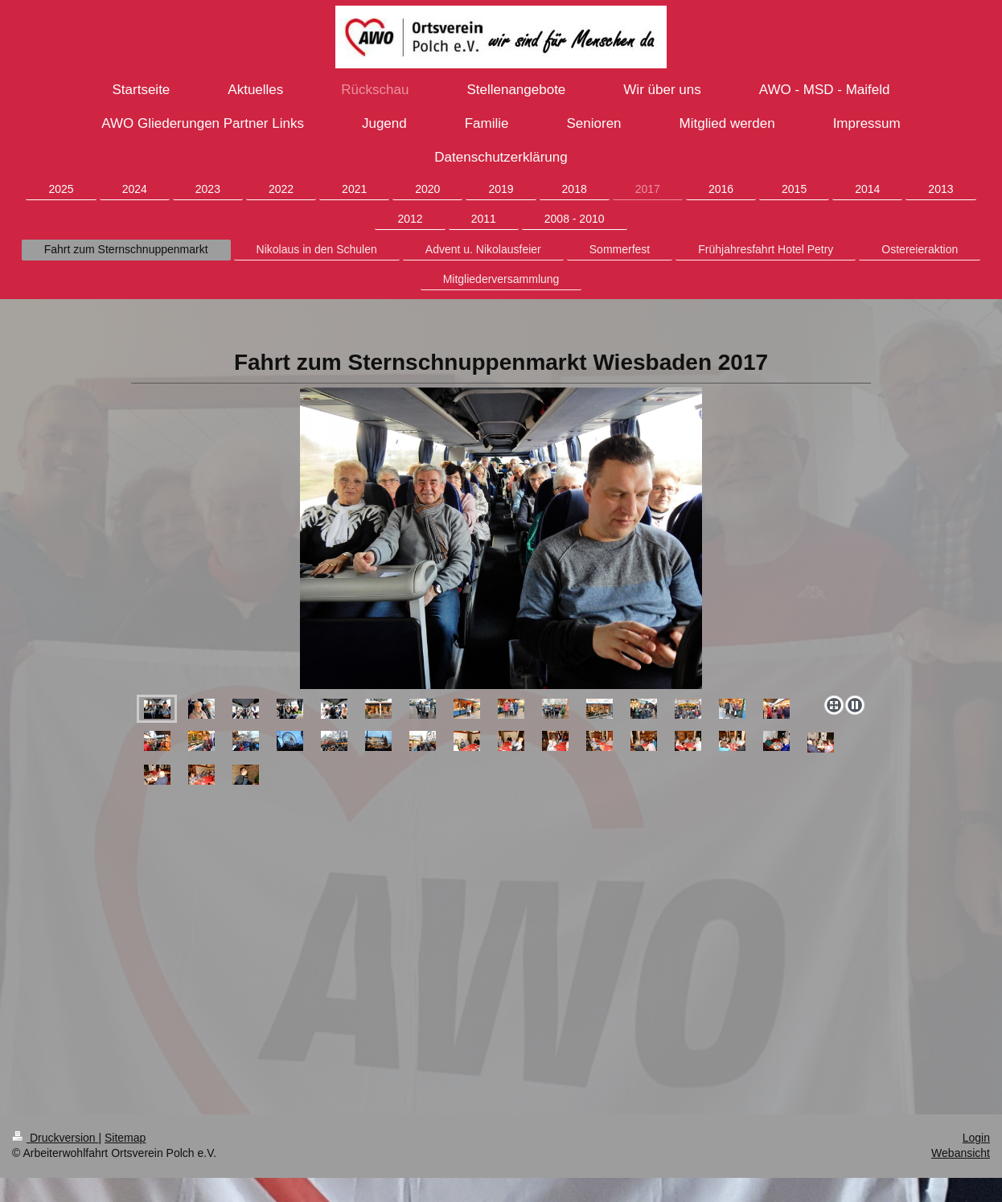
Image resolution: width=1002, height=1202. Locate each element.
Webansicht (960, 1153)
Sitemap (125, 1137)
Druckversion (55, 1137)
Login (976, 1137)
